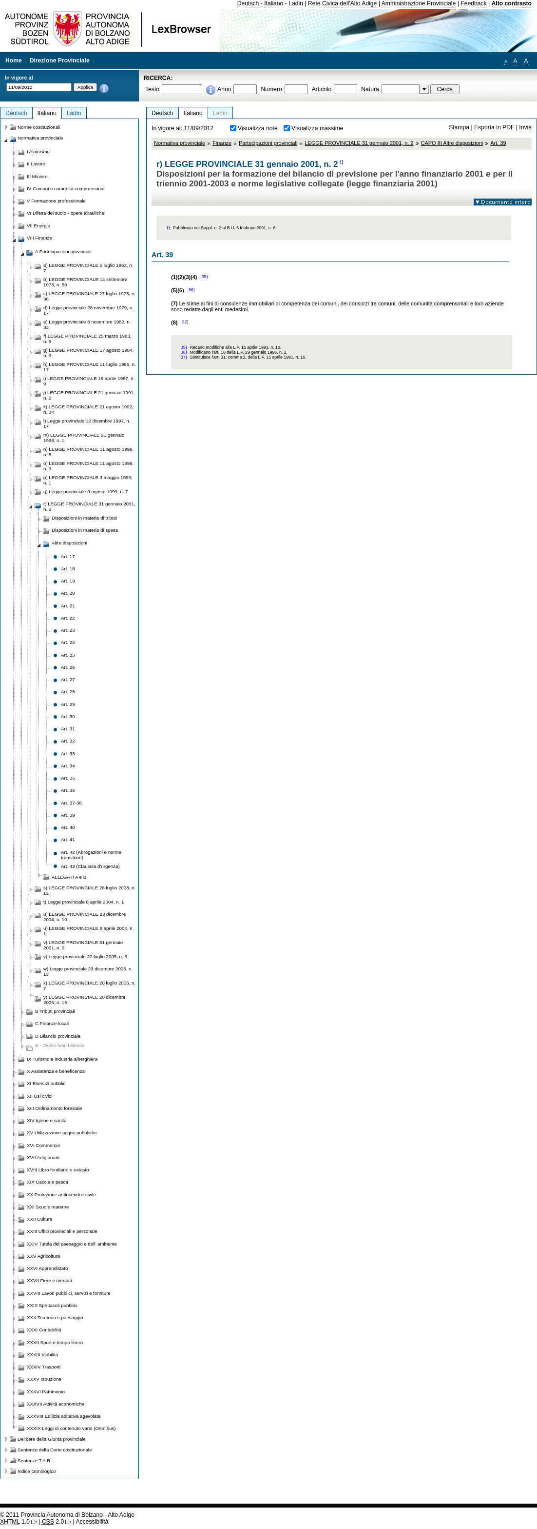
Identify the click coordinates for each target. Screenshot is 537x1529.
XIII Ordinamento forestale (54, 1108)
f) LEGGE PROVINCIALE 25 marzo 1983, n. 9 (87, 338)
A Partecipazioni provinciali (63, 251)
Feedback (473, 3)
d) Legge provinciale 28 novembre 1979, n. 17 (88, 310)
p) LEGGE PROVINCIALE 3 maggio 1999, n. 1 (88, 480)
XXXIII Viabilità (42, 1354)
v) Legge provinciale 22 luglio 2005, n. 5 (85, 956)
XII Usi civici (39, 1096)
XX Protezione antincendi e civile (61, 1194)
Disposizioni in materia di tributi (84, 518)
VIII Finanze (39, 238)
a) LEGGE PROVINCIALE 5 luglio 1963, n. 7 (88, 267)
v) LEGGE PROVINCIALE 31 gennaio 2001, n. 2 (83, 945)
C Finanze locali (52, 1023)
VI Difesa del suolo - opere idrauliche (65, 213)
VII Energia (38, 225)
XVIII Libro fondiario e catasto (58, 1169)
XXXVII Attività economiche (55, 1404)
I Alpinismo (38, 151)
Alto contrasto (512, 3)
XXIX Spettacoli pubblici (52, 1305)
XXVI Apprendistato (47, 1268)
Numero (271, 89)
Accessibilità (92, 1521)
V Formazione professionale (56, 200)
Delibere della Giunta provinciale (52, 1439)
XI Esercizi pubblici (47, 1083)
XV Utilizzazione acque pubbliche (62, 1132)
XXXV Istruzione (44, 1379)
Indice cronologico (37, 1471)
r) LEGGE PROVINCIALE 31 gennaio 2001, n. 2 (89, 506)
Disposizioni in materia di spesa (85, 530)
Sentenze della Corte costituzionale (55, 1449)
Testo (152, 89)
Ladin (295, 3)
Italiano (273, 3)
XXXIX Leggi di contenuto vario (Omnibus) (71, 1428)
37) (185, 322)
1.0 (15, 1521)
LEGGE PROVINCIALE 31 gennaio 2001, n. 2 (359, 143)
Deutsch (248, 3)
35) (205, 276)
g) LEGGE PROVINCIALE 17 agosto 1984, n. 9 (88, 352)
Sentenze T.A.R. (35, 1460)
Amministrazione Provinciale (419, 3)
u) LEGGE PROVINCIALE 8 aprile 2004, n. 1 (88, 930)
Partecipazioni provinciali (268, 143)
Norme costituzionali (39, 127)
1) (342, 162)
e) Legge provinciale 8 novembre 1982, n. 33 (87, 324)
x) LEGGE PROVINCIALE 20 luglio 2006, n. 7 (89, 985)
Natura (370, 89)
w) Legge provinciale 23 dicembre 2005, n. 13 (88, 971)
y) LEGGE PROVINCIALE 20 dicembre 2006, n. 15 (84, 999)
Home (13, 60)
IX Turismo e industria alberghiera (62, 1059)
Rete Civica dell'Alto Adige (342, 3)
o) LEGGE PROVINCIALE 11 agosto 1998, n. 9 (88, 466)
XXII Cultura (39, 1219)
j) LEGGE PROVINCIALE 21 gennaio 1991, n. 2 (88, 395)
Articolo (322, 89)
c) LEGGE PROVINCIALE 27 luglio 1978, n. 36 (89, 296)
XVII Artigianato (43, 1157)
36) (192, 289)
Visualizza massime (317, 128)
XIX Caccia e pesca (47, 1182)
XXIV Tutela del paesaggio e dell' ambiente (72, 1244)
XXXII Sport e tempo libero (55, 1342)
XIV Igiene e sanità (47, 1120)
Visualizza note (258, 128)
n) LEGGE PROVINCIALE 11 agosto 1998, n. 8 (88, 451)
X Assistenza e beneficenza (56, 1071)
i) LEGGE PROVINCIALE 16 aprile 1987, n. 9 (88, 381)
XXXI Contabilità (44, 1329)
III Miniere (37, 176)
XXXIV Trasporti (43, 1366)
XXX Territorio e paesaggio (55, 1317)
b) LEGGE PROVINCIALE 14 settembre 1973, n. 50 (85, 282)
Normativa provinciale (179, 143)
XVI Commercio (43, 1145)
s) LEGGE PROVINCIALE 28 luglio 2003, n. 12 (89, 890)
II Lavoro (36, 163)
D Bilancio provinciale (57, 1036)
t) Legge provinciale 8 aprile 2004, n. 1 (83, 902)
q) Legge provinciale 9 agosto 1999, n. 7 (85, 491)
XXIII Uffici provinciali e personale (62, 1231)
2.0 (53, 1521)
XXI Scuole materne (48, 1206)
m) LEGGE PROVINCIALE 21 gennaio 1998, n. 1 (83, 437)
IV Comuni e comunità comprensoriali (66, 188)
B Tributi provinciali (55, 1011)
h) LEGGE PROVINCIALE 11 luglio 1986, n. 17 (89, 367)
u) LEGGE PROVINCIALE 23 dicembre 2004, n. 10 (84, 916)
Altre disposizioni (69, 542)
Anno (224, 89)
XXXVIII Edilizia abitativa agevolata (63, 1416)
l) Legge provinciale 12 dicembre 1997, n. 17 (86, 423)
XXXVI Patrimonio (46, 1391)
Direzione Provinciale (60, 60)
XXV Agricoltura (43, 1256)
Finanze (221, 143)
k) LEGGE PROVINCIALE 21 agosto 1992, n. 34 (88, 409)
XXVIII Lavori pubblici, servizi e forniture (69, 1293)
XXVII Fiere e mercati (49, 1280)
